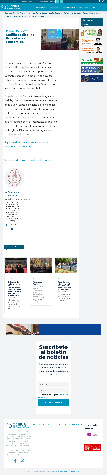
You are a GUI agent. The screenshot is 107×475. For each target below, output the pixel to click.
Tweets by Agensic (41, 424)
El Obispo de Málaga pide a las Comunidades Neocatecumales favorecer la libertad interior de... (14, 288)
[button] (94, 8)
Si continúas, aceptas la (53, 396)
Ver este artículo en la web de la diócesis (28, 160)
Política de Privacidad (63, 471)
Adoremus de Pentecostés (39, 283)
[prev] (57, 1)
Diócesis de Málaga (17, 31)
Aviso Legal (75, 471)
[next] (61, 1)
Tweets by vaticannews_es (71, 424)
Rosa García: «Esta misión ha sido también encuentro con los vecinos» (64, 286)
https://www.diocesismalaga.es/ (12, 199)
